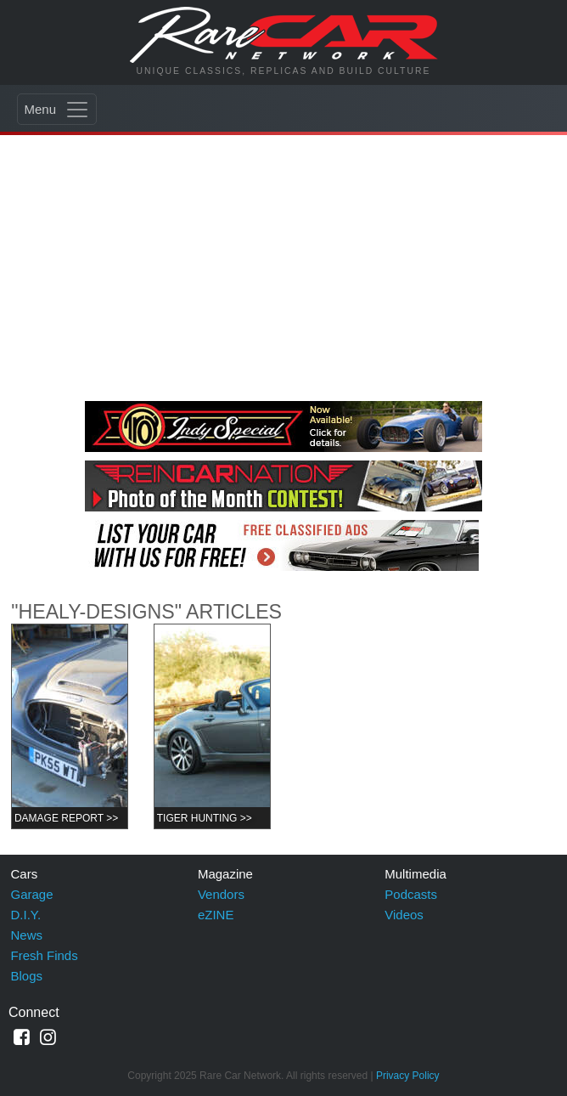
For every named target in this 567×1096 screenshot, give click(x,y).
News (27, 935)
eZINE (216, 914)
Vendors (221, 894)
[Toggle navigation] (57, 109)
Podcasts (411, 894)
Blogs (27, 976)
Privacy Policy (408, 1076)
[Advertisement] (283, 265)
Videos (404, 914)
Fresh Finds (44, 955)
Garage (32, 894)
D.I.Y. (26, 914)
